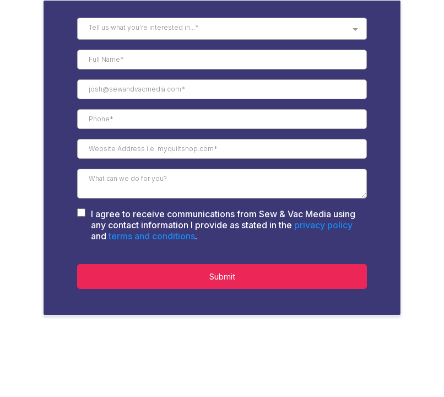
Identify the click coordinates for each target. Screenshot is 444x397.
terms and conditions (152, 236)
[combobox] (222, 29)
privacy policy (323, 224)
